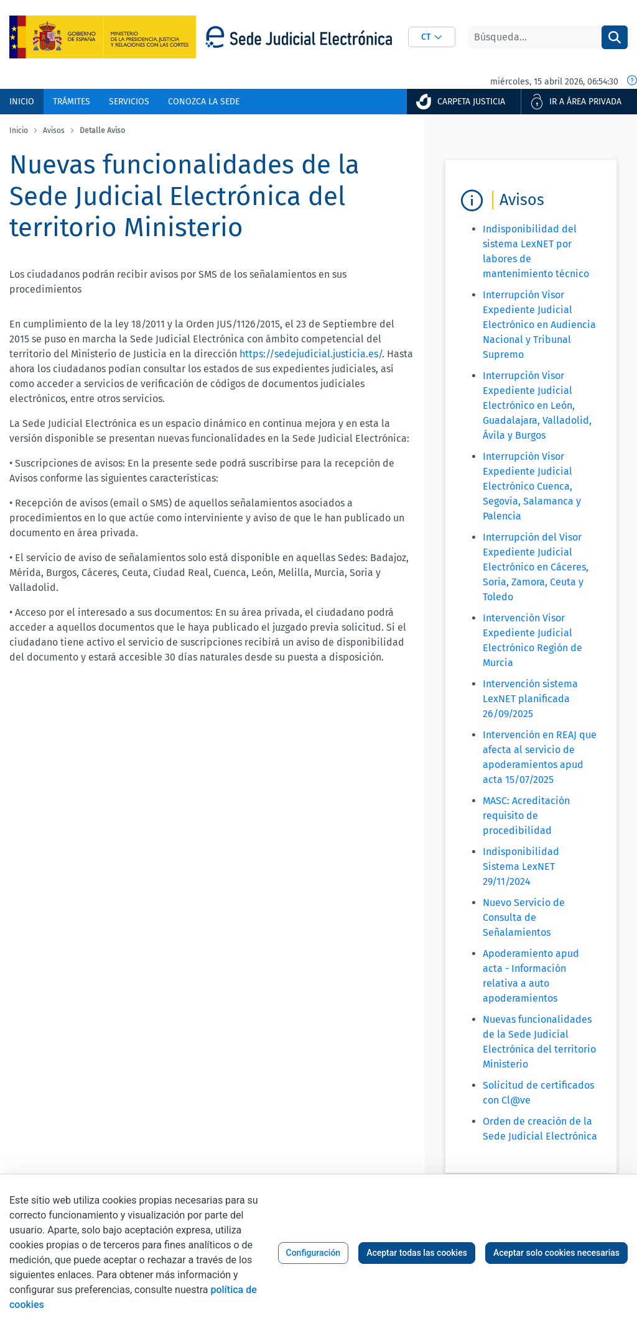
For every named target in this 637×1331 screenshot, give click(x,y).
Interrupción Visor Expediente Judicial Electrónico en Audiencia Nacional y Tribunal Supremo (539, 324)
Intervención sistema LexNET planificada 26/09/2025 (530, 699)
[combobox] (431, 37)
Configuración (313, 1253)
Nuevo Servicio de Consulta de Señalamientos (524, 917)
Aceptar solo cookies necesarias (556, 1253)
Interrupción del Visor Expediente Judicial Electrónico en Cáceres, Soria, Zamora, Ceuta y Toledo (535, 567)
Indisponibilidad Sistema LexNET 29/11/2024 (521, 866)
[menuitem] (22, 101)
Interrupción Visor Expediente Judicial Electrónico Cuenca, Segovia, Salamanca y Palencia (532, 486)
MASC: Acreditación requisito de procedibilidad (526, 815)
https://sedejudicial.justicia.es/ (310, 354)
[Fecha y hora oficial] (632, 81)
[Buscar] (535, 37)
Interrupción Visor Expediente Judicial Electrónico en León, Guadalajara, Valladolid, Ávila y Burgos (537, 405)
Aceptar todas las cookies (416, 1253)
